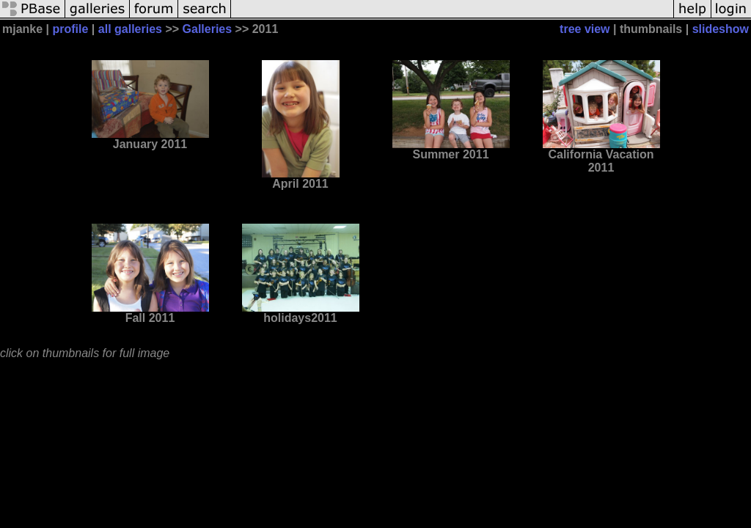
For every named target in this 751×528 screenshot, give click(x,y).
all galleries (130, 29)
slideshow (720, 29)
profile (71, 29)
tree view (584, 29)
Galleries (207, 29)
